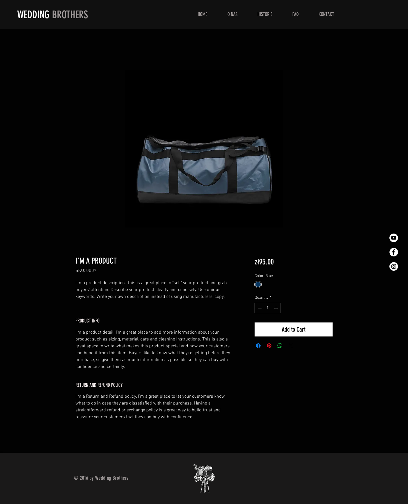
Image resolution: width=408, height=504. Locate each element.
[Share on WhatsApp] (280, 345)
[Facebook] (393, 252)
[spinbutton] (268, 308)
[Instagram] (393, 266)
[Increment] (276, 308)
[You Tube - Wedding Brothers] (393, 238)
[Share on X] (290, 345)
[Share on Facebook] (258, 345)
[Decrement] (259, 308)
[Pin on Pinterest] (269, 345)
